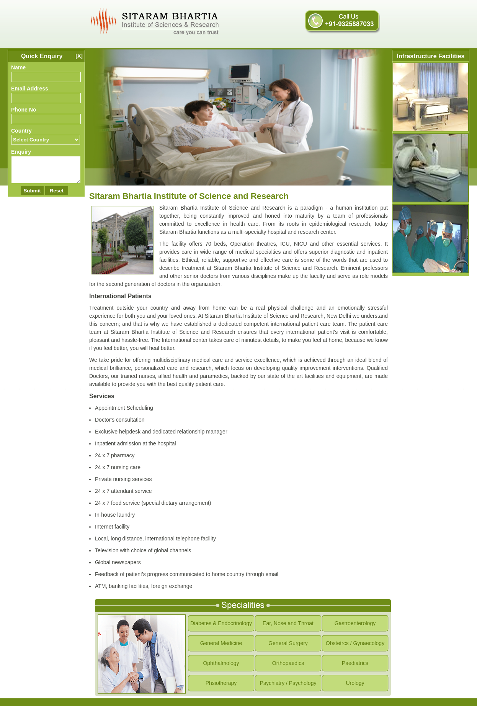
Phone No (23, 110)
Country (21, 131)
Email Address (29, 88)
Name (18, 67)
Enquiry (21, 152)
